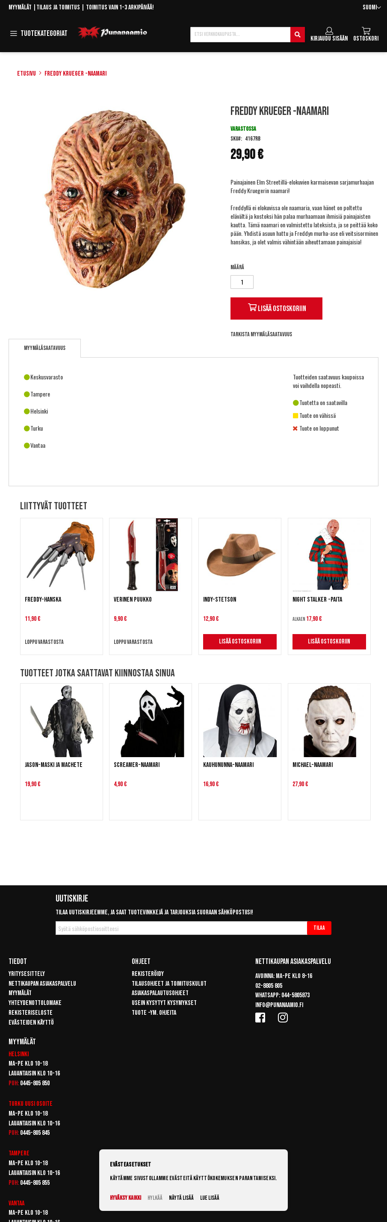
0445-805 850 (35, 1083)
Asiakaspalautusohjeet (160, 993)
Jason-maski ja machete (54, 765)
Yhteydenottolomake (35, 1003)
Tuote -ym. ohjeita (154, 1013)
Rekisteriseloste (31, 1013)
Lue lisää (209, 1197)
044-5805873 (295, 995)
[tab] (45, 348)
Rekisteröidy (148, 974)
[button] (372, 8)
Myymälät (20, 7)
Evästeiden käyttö (31, 1023)
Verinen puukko (133, 600)
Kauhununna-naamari (228, 765)
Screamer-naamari (137, 765)
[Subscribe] (319, 928)
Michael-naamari (312, 765)
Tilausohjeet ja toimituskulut (169, 984)
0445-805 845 (35, 1133)
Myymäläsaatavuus (44, 348)
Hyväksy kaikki (125, 1197)
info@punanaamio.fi (279, 1005)
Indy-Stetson (219, 600)
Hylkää (155, 1197)
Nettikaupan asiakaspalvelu (42, 984)
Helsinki (19, 1054)
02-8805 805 (268, 986)
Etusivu (26, 74)
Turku (16, 1104)
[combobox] (247, 34)
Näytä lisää (181, 1197)
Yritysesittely (27, 974)
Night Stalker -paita (317, 600)
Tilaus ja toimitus (58, 7)
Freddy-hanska (43, 600)
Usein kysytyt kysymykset (164, 1003)
